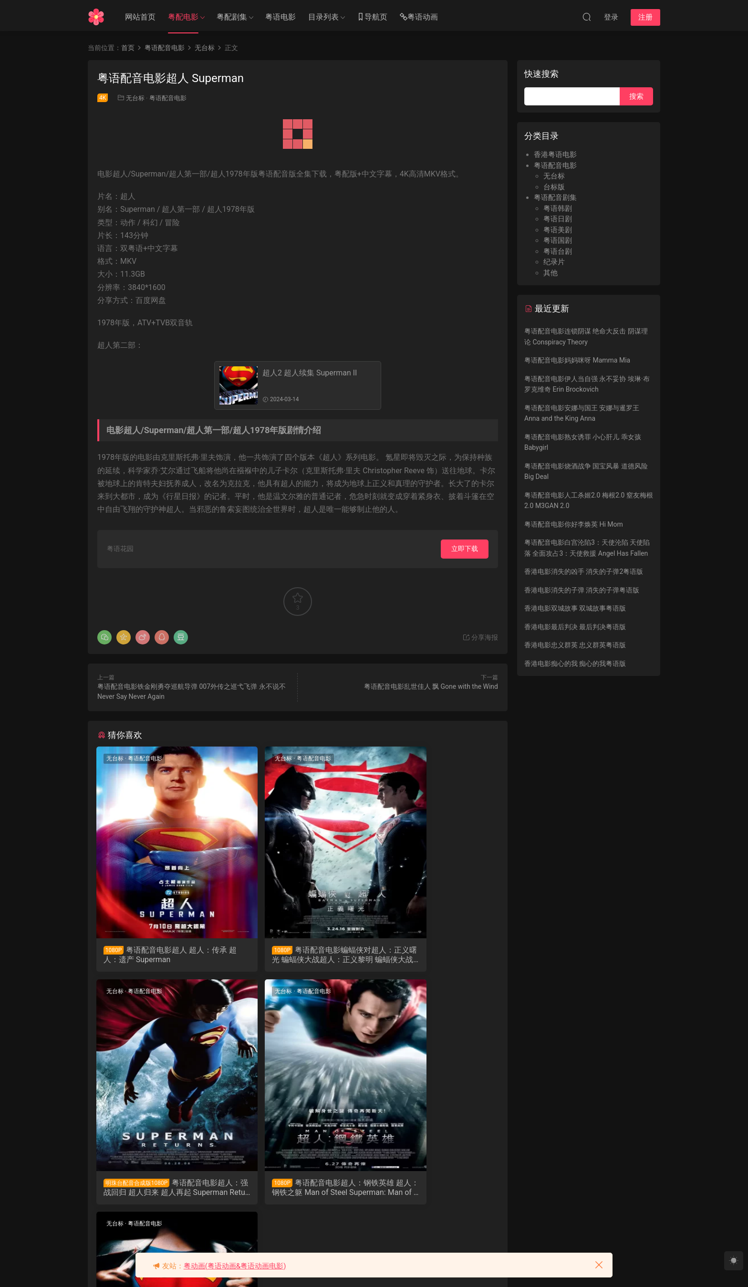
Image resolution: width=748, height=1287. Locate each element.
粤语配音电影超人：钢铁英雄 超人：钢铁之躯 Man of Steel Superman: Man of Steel (159, 1190)
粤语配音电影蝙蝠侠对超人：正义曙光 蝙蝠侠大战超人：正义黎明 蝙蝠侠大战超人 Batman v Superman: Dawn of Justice (296, 955)
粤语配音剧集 (555, 197)
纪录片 (554, 262)
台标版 (554, 187)
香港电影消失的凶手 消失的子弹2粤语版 (583, 571)
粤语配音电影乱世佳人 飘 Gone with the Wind (431, 686)
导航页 (372, 17)
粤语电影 (280, 16)
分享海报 (480, 637)
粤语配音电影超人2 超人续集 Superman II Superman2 (297, 1190)
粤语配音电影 (168, 98)
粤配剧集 (232, 16)
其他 (550, 273)
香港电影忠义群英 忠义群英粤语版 (575, 645)
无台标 (135, 98)
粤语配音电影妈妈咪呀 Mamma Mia (577, 360)
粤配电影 (183, 16)
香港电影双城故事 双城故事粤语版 (575, 608)
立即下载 (464, 548)
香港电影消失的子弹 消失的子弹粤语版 (581, 590)
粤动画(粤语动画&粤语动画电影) (235, 1266)
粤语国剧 (557, 240)
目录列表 (323, 16)
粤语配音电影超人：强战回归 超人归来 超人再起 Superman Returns (433, 955)
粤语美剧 (557, 230)
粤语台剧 (557, 251)
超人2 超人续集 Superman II (309, 372)
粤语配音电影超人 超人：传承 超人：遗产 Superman (158, 954)
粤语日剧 (557, 219)
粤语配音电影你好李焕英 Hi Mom (573, 524)
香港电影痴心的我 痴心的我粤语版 (575, 663)
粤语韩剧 (557, 208)
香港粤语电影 (555, 154)
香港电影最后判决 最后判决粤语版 (575, 627)
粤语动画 (419, 17)
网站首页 (140, 16)
